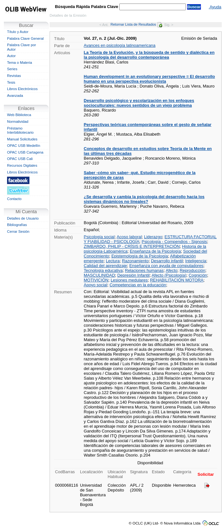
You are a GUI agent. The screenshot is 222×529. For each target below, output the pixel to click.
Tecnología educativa (103, 270)
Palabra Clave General (25, 38)
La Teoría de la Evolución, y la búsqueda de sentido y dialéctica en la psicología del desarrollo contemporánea (149, 55)
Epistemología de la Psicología (139, 256)
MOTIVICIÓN (96, 280)
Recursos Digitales (22, 165)
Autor (11, 56)
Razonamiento (135, 260)
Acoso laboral (129, 236)
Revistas (14, 76)
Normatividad (17, 121)
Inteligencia (195, 260)
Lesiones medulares (129, 280)
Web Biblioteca (19, 115)
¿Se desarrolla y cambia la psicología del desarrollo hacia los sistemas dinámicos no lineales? (144, 199)
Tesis (11, 82)
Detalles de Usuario (23, 218)
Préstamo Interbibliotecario (20, 130)
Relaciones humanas (144, 270)
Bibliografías (17, 225)
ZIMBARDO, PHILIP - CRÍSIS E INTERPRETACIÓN (132, 246)
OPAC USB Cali (20, 159)
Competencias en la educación (137, 284)
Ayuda (215, 6)
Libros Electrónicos (22, 89)
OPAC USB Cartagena (25, 152)
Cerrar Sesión (18, 231)
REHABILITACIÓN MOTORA (176, 280)
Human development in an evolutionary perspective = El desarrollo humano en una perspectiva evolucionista (149, 79)
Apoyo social (95, 284)
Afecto (172, 270)
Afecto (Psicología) (169, 275)
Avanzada (15, 95)
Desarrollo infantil (167, 260)
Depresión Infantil (133, 275)
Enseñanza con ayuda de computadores (166, 265)
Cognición (198, 275)
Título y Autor (17, 32)
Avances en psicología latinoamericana (119, 45)
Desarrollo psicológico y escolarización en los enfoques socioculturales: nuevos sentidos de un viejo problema (139, 103)
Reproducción (192, 270)
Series (12, 69)
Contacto (14, 199)
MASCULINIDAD (99, 275)
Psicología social (99, 236)
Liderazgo (153, 236)
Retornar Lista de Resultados (136, 24)
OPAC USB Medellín (23, 145)
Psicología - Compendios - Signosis (174, 241)
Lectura (113, 260)
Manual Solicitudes (22, 139)
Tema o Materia (19, 62)
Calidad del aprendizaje (105, 265)
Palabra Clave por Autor (21, 47)
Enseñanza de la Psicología (155, 251)
